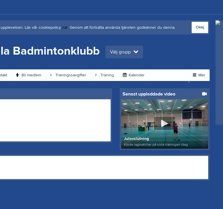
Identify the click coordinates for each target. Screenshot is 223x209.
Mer (199, 75)
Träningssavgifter (68, 75)
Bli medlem (28, 75)
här (65, 27)
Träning (104, 75)
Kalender (134, 75)
